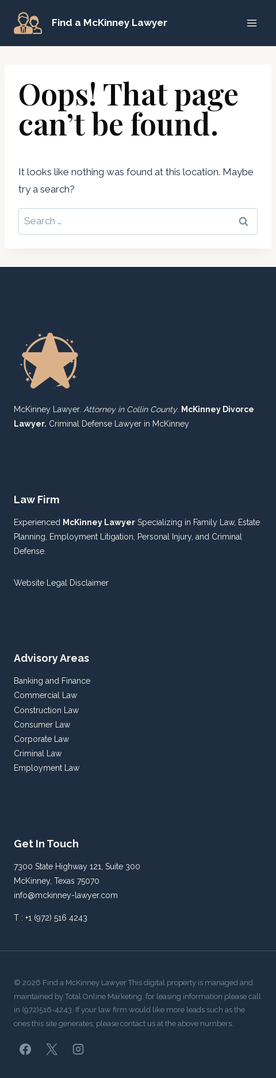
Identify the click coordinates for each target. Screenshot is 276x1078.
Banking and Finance (52, 680)
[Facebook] (25, 1049)
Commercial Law (45, 695)
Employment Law (46, 767)
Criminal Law (38, 753)
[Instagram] (78, 1049)
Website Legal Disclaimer (61, 582)
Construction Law (46, 710)
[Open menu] (251, 23)
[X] (51, 1049)
